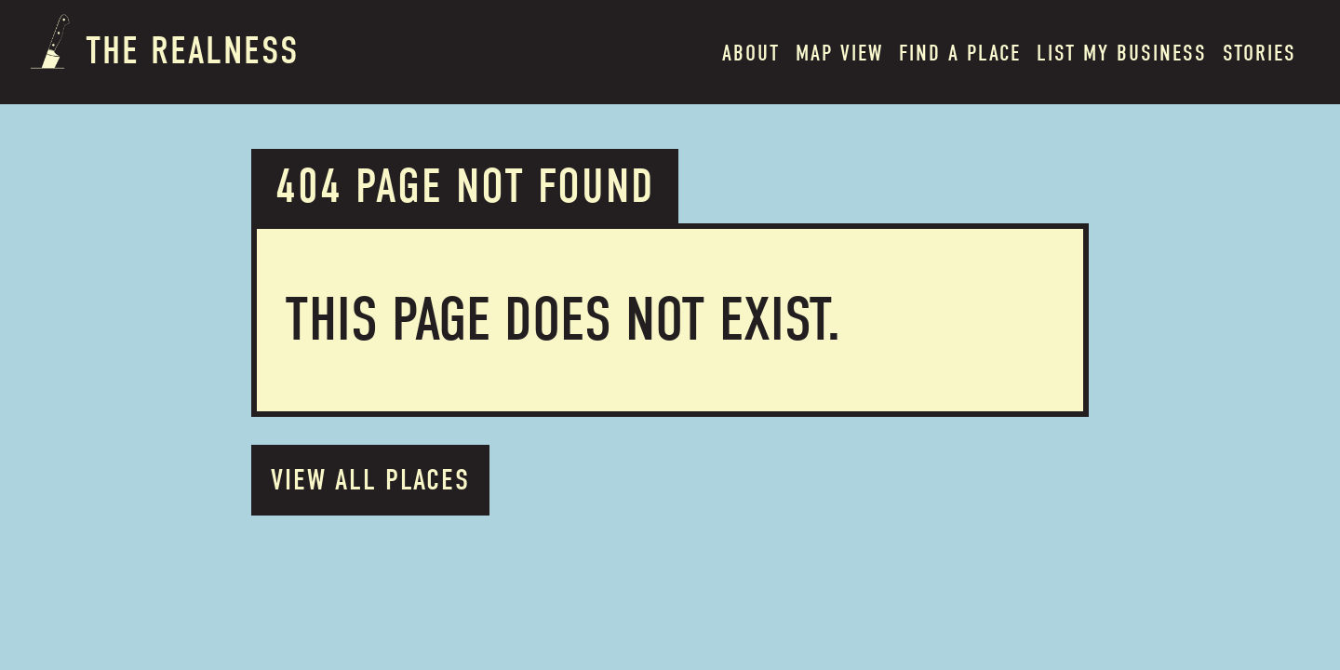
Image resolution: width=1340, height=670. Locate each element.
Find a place (960, 53)
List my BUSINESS (1122, 53)
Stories (1259, 53)
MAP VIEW (839, 53)
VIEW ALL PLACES (370, 479)
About (751, 53)
